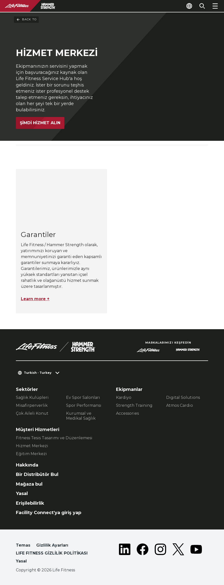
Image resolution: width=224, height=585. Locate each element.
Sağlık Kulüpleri (32, 397)
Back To (26, 20)
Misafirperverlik (32, 405)
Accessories (127, 413)
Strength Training (134, 405)
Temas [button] (23, 545)
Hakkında (27, 465)
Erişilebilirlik (30, 503)
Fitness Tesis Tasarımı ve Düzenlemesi (54, 438)
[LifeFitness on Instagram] (160, 554)
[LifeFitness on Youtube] (196, 554)
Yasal (22, 493)
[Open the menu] (215, 6)
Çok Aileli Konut (32, 413)
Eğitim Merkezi (31, 453)
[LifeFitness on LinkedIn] (125, 554)
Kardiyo (123, 397)
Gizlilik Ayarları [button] (52, 545)
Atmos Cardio (179, 405)
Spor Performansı (83, 405)
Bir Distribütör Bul (37, 474)
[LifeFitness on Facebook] (143, 554)
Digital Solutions (183, 397)
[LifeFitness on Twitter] (178, 554)
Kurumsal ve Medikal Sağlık (81, 416)
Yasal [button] (21, 561)
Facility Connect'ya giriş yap (48, 512)
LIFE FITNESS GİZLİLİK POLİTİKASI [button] (52, 553)
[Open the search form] (202, 6)
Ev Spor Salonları (83, 397)
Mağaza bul (29, 484)
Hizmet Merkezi (32, 445)
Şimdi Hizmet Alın (40, 120)
